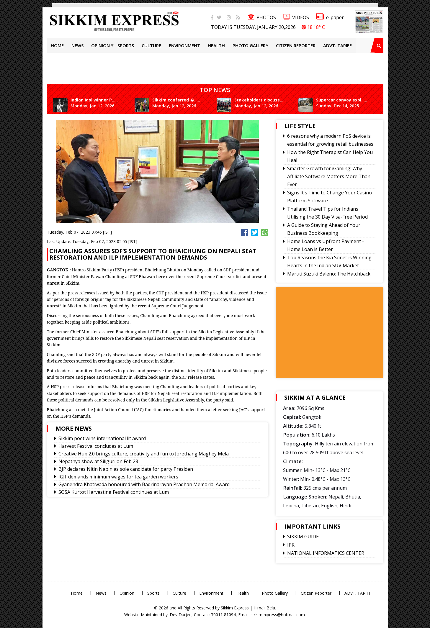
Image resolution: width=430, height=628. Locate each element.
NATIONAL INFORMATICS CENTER (325, 553)
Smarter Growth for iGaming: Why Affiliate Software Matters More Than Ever (328, 176)
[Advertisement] (19, 84)
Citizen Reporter (295, 45)
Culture (151, 45)
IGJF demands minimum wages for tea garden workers (118, 476)
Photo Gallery (250, 45)
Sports (125, 45)
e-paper (330, 17)
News (77, 45)
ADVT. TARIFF (337, 45)
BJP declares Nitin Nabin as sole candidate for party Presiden (125, 469)
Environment (184, 45)
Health (216, 45)
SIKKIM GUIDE (303, 536)
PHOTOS (262, 17)
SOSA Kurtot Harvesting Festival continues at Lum (113, 492)
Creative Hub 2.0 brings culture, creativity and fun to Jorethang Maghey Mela (143, 453)
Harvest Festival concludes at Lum (95, 446)
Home (57, 45)
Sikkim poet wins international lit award (102, 438)
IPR (291, 545)
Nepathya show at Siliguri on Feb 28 (98, 461)
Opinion (100, 45)
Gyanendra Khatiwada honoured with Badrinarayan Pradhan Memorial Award (144, 484)
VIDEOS (296, 17)
